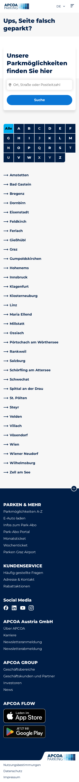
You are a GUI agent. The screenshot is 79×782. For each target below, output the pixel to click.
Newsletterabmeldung (22, 649)
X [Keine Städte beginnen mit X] (39, 158)
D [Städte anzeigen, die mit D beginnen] (49, 128)
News (8, 690)
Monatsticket (14, 539)
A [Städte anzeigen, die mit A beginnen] (18, 128)
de (61, 6)
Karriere (9, 635)
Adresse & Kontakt (19, 579)
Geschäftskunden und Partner (29, 676)
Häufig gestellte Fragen (23, 573)
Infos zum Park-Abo (19, 525)
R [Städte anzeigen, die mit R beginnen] (49, 148)
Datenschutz (12, 771)
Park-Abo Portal (16, 532)
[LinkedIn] (14, 607)
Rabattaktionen (16, 586)
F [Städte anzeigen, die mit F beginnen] (70, 128)
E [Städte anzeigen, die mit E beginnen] (60, 128)
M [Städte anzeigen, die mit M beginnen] (70, 138)
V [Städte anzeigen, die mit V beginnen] (18, 158)
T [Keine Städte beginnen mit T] (70, 148)
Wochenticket (15, 545)
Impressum (11, 777)
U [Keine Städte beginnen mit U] (8, 158)
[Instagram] (31, 607)
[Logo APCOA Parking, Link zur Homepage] (16, 6)
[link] (39, 175)
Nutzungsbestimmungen (22, 765)
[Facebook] (5, 607)
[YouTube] (22, 607)
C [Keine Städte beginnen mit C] (39, 128)
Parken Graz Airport (19, 552)
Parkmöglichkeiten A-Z (22, 512)
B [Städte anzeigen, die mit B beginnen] (29, 128)
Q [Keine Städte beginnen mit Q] (39, 148)
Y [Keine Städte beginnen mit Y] (50, 158)
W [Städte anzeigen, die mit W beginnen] (29, 158)
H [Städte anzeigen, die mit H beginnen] (18, 138)
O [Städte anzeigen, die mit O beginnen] (18, 148)
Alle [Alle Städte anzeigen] (8, 128)
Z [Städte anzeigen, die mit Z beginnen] (60, 158)
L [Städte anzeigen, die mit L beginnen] (60, 138)
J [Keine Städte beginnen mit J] (39, 138)
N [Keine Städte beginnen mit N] (8, 148)
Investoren (12, 683)
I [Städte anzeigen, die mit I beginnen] (29, 138)
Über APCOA (14, 628)
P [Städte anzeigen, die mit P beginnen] (29, 148)
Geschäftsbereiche (19, 669)
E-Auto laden (14, 518)
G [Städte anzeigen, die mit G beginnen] (8, 138)
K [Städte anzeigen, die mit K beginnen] (49, 138)
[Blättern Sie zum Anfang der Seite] (74, 488)
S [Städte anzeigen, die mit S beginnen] (60, 148)
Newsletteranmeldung (22, 642)
